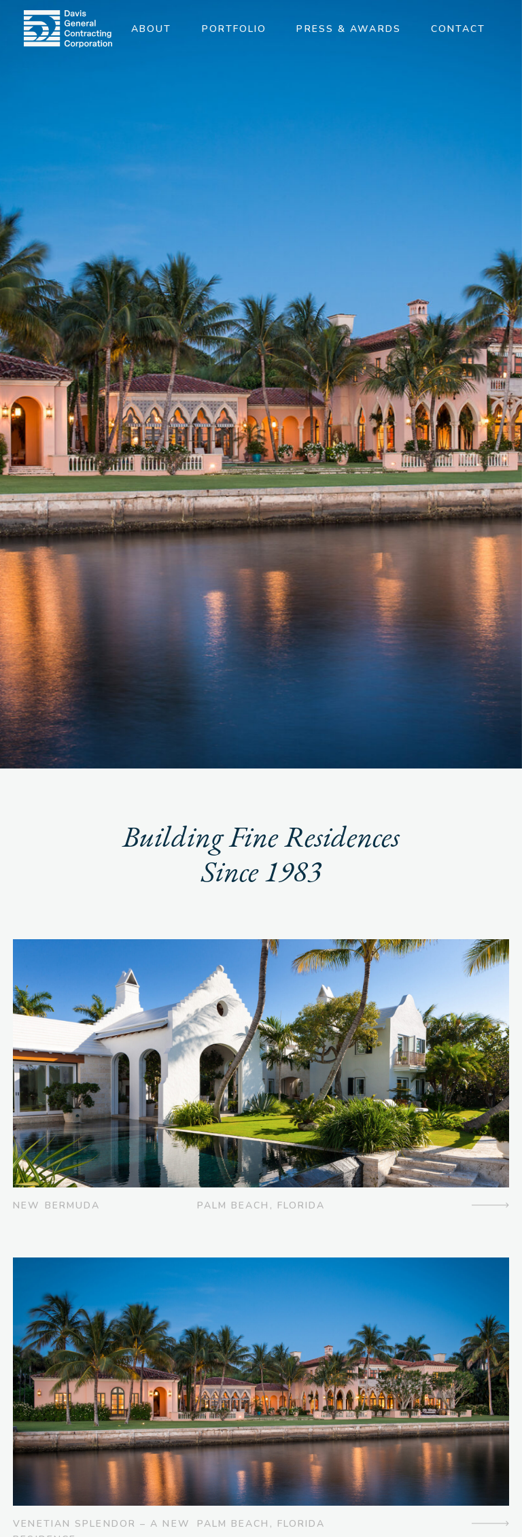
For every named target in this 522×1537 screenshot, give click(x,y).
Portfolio (234, 28)
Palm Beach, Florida (261, 1205)
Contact (458, 28)
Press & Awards (348, 28)
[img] (68, 29)
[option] (261, 384)
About (151, 28)
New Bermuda (56, 1205)
